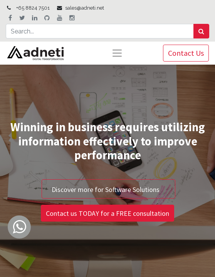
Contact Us (186, 53)
